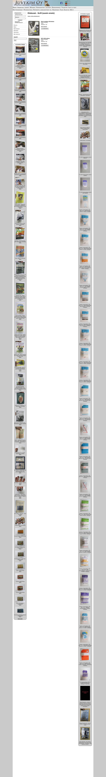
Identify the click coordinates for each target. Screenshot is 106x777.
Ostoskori (16, 30)
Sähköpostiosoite (18, 14)
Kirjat (14, 7)
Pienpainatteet (40, 7)
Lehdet (27, 7)
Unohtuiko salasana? (19, 22)
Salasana (17, 17)
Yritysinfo (16, 32)
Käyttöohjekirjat (18, 10)
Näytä (20, 55)
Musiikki (32, 7)
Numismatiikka (28, 10)
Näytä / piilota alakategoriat (34, 16)
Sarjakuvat (21, 7)
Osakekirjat (55, 10)
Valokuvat (64, 7)
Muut (72, 10)
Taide (61, 10)
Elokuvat (66, 10)
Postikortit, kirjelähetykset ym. (42, 10)
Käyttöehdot (17, 28)
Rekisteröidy (17, 21)
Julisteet (48, 7)
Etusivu (15, 25)
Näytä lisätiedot (44, 26)
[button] (45, 28)
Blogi (15, 27)
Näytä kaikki (20, 618)
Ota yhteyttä (17, 34)
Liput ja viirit (72, 7)
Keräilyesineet (56, 7)
